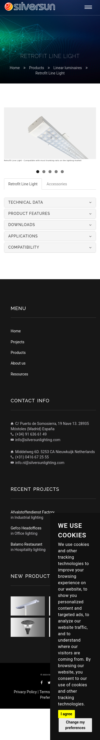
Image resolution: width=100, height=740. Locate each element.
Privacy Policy (25, 723)
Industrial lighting (29, 549)
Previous (12, 226)
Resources (19, 405)
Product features (29, 245)
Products (36, 68)
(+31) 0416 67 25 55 (30, 488)
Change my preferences (75, 725)
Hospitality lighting (30, 581)
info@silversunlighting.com (35, 471)
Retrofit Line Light (50, 73)
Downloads (21, 256)
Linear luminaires (67, 68)
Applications (23, 267)
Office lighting (26, 565)
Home (15, 68)
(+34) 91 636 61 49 (29, 466)
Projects (17, 373)
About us (18, 395)
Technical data (25, 234)
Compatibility (23, 279)
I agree (66, 714)
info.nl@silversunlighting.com (37, 494)
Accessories (57, 215)
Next (88, 226)
